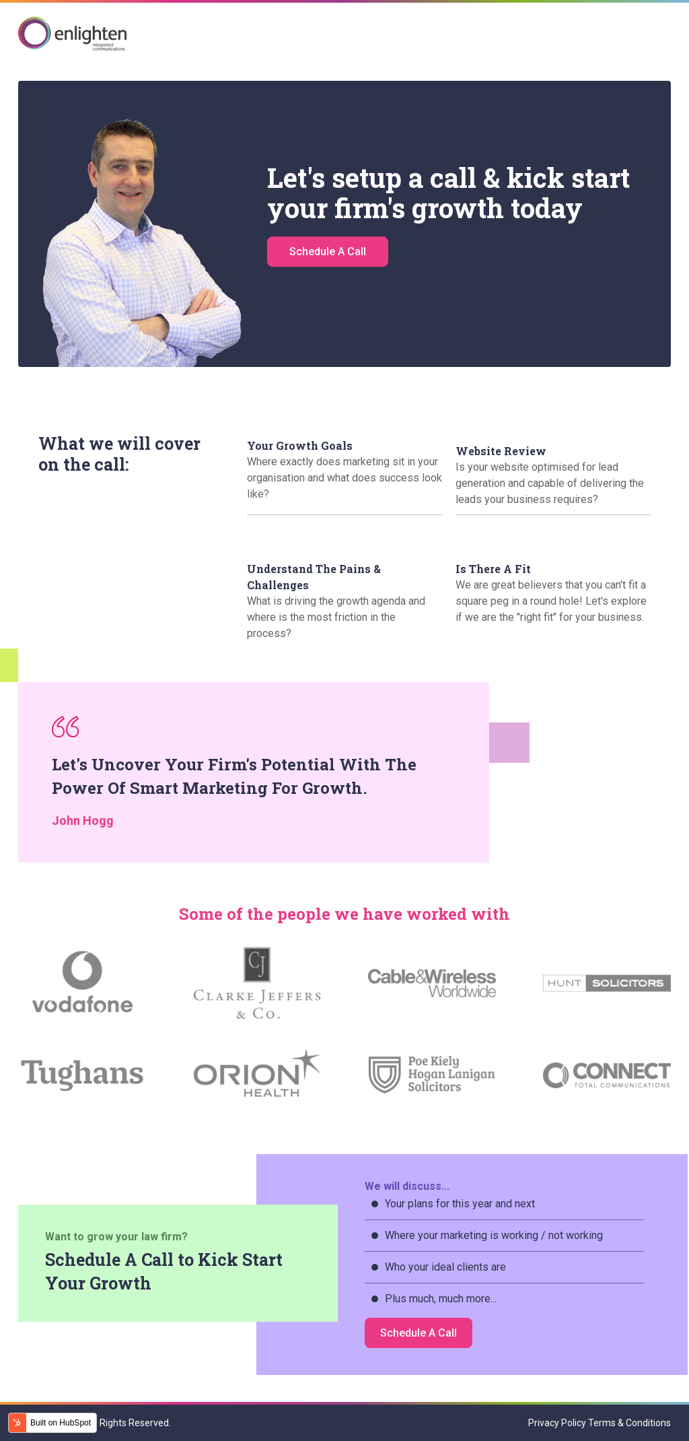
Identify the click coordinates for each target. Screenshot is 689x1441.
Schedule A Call (327, 257)
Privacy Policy (557, 1422)
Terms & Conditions (629, 1422)
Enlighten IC (72, 34)
